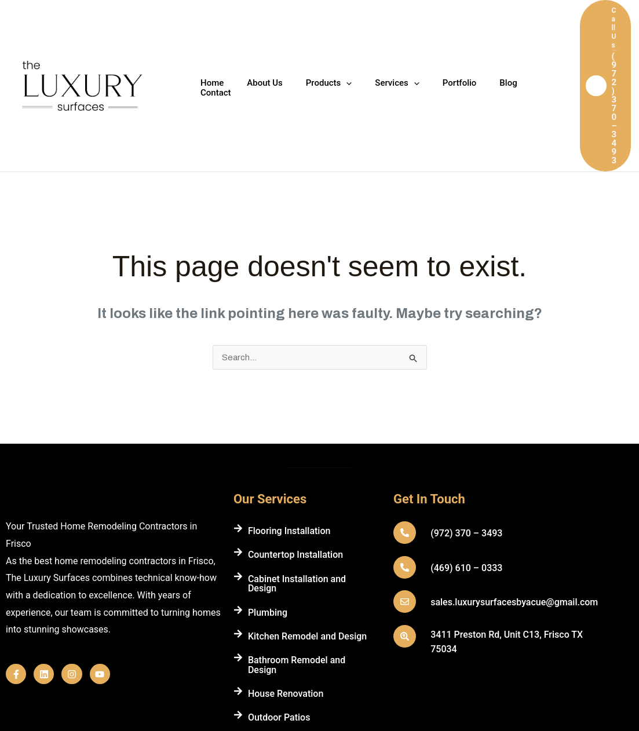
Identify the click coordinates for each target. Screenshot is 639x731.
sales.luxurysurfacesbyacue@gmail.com (513, 507)
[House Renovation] (238, 596)
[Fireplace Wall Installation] (238, 644)
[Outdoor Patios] (238, 619)
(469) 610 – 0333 (466, 472)
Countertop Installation (295, 459)
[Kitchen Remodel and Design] (238, 538)
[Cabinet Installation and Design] (238, 481)
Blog (476, 38)
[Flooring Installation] (238, 433)
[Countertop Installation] (238, 457)
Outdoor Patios (279, 622)
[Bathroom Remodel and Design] (238, 562)
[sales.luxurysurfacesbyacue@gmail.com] (404, 506)
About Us (256, 38)
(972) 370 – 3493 (466, 438)
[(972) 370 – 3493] (404, 437)
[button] (598, 38)
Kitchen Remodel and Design (307, 541)
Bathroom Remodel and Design (296, 570)
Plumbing (267, 517)
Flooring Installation (289, 435)
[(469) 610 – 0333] (404, 472)
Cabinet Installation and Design (297, 488)
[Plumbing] (238, 515)
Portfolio (434, 38)
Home (209, 38)
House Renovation (285, 598)
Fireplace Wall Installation (301, 646)
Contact (518, 38)
